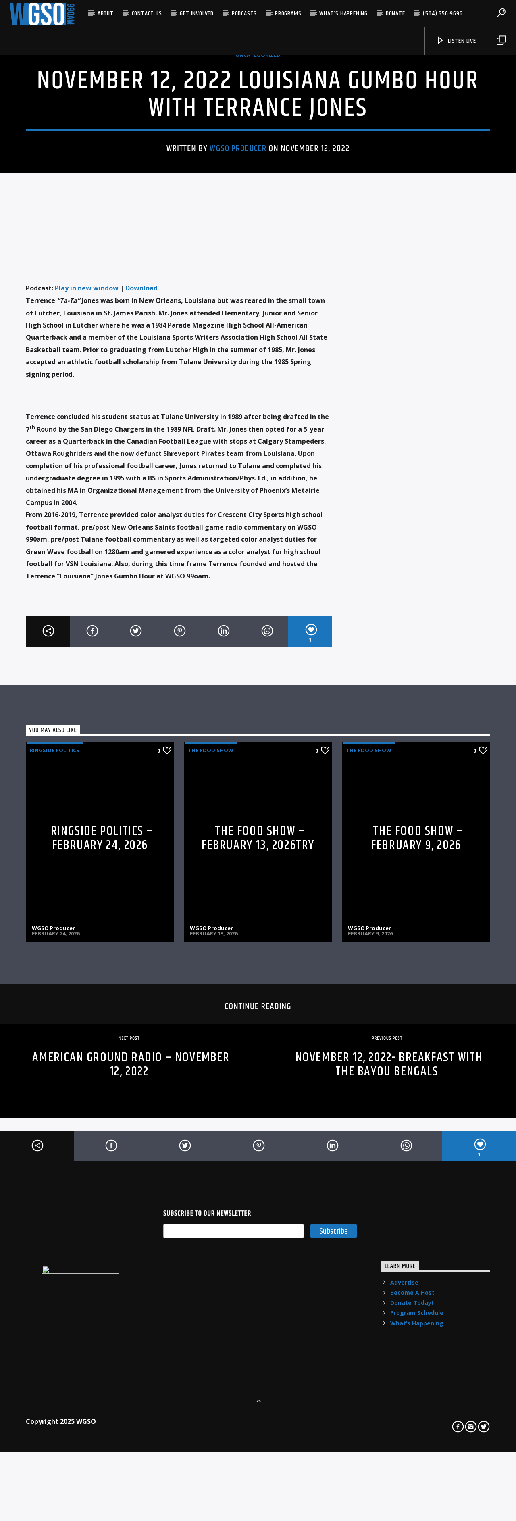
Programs (288, 13)
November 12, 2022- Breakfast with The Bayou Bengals (389, 1322)
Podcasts (244, 13)
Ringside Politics (54, 1008)
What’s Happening (343, 13)
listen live (456, 41)
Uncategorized (258, 171)
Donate (395, 13)
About (106, 13)
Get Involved (197, 13)
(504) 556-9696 (442, 13)
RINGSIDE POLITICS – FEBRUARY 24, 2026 (102, 1096)
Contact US (147, 13)
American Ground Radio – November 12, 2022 (130, 1322)
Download (141, 546)
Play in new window (87, 546)
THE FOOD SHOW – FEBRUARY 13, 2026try (258, 1096)
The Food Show (210, 1008)
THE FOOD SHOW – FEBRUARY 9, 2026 (417, 1096)
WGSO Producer (238, 266)
